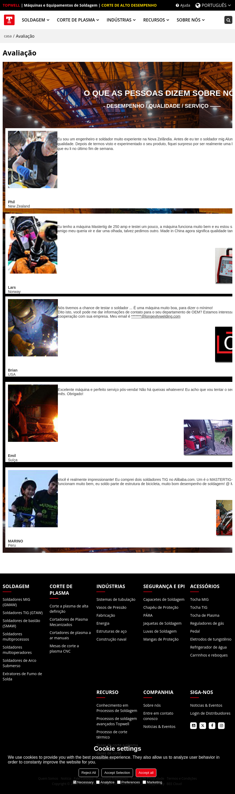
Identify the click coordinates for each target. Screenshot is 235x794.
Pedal (195, 631)
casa (8, 35)
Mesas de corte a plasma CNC (64, 648)
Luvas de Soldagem (160, 631)
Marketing (152, 782)
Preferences (128, 782)
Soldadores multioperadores (17, 650)
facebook (212, 725)
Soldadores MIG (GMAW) (16, 602)
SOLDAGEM (33, 20)
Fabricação (105, 615)
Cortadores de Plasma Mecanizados (69, 622)
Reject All (89, 773)
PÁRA (148, 615)
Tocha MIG (199, 599)
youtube (193, 725)
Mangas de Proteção (161, 639)
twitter (202, 725)
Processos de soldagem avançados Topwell (116, 721)
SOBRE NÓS (188, 20)
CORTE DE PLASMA (76, 20)
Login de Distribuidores (210, 713)
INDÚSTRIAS (119, 20)
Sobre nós (152, 705)
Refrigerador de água (208, 647)
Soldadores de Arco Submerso (19, 663)
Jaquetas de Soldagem (162, 623)
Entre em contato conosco (158, 716)
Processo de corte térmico (111, 734)
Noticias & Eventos (159, 726)
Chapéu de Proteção (160, 607)
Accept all (146, 773)
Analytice (105, 782)
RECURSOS (154, 20)
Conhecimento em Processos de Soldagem (116, 708)
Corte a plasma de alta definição (69, 608)
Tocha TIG (198, 607)
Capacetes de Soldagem (164, 599)
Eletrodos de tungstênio (211, 639)
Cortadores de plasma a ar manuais (70, 635)
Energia (102, 623)
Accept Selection (117, 773)
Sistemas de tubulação (115, 599)
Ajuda (185, 5)
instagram (221, 725)
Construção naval (111, 639)
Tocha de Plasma (204, 615)
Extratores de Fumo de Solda (22, 676)
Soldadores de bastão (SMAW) (21, 623)
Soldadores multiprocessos (16, 636)
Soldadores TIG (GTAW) (22, 612)
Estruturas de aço (111, 631)
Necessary (83, 782)
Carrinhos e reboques (209, 655)
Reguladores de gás (207, 623)
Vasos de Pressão (111, 607)
